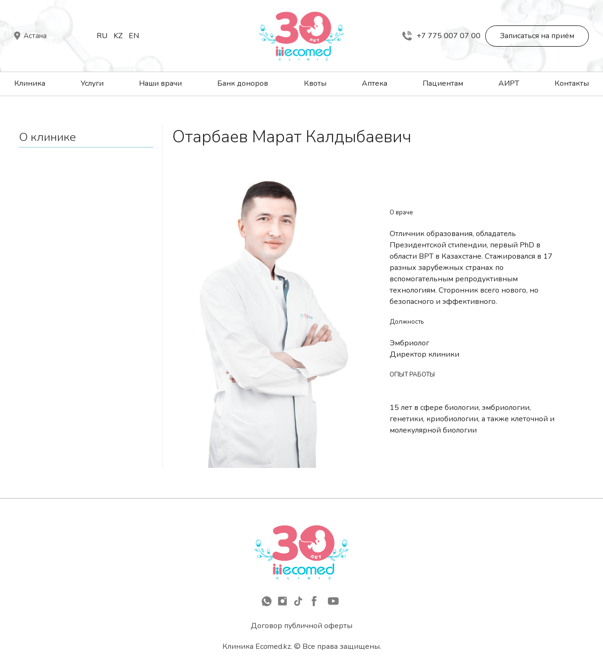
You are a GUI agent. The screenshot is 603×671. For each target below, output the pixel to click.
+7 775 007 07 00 (441, 36)
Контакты (571, 83)
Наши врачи (160, 83)
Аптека (374, 83)
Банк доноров (242, 83)
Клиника (29, 83)
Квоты (315, 83)
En (134, 36)
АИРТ (508, 83)
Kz (118, 36)
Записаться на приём (537, 36)
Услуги (92, 83)
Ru (102, 36)
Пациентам (443, 83)
